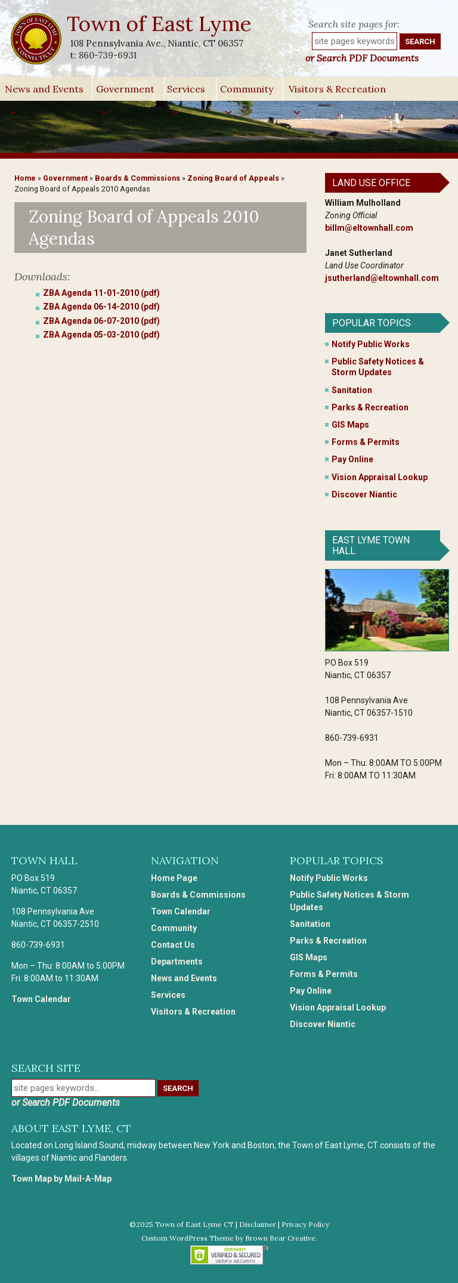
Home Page (174, 878)
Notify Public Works (371, 344)
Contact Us (173, 945)
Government (125, 92)
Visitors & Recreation (337, 92)
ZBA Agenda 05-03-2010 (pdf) (101, 334)
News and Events (44, 92)
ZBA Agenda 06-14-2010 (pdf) (101, 306)
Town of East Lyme (160, 23)
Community (246, 92)
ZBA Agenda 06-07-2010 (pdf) (101, 321)
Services (186, 92)
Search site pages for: (354, 24)
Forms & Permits (366, 442)
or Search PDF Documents (362, 58)
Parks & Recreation (370, 407)
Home (25, 178)
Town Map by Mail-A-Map (61, 1178)
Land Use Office (371, 182)
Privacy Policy (305, 1224)
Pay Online (352, 459)
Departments (177, 961)
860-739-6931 (108, 55)
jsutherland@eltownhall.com (382, 278)
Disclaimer (257, 1224)
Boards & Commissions (137, 178)
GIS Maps (350, 424)
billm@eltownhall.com (369, 228)
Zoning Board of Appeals (233, 178)
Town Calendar (41, 999)
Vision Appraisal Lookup (380, 477)
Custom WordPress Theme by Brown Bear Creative (228, 1237)
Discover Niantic (364, 494)
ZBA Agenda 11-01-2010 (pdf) (101, 293)
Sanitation (352, 390)
